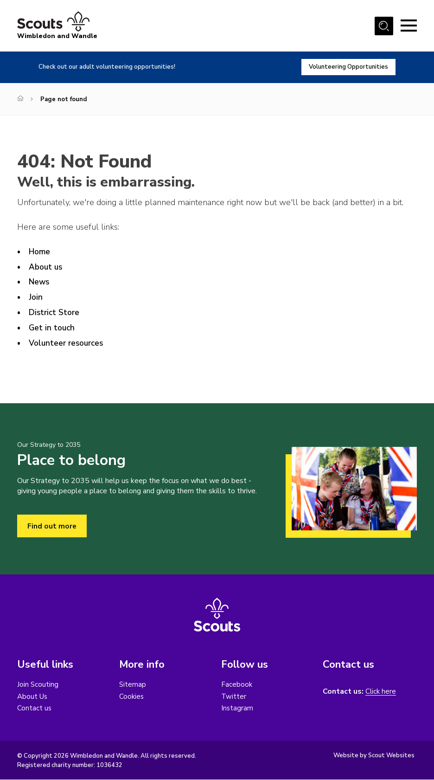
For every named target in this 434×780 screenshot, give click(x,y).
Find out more (52, 526)
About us (46, 266)
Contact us (34, 709)
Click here (381, 692)
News (40, 281)
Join (36, 297)
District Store (55, 312)
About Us (33, 697)
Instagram (237, 709)
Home (40, 251)
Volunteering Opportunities (346, 67)
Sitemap (133, 685)
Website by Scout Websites (374, 756)
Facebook (237, 685)
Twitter (234, 697)
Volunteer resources (68, 342)
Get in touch (53, 327)
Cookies (132, 697)
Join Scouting (38, 685)
